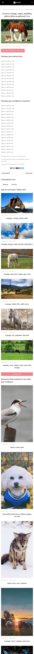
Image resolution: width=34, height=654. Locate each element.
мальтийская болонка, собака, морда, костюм (17, 515)
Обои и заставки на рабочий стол (10, 9)
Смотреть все (17, 374)
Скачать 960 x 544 (7, 114)
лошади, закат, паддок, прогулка (17, 641)
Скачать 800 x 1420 (8, 117)
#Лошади (18, 46)
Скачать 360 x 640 (7, 140)
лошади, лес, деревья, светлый (17, 335)
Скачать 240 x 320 (7, 152)
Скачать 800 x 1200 (8, 120)
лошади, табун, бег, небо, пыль (17, 304)
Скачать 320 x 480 (7, 143)
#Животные (25, 46)
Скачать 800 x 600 (7, 126)
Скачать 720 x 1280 (8, 129)
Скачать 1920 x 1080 (8, 64)
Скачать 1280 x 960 (8, 84)
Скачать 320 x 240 (7, 146)
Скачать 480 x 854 (7, 134)
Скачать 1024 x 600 (8, 111)
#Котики (14, 184)
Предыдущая (5, 173)
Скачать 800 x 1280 (8, 123)
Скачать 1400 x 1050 (8, 75)
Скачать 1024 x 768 (8, 96)
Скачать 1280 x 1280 (8, 108)
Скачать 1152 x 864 (8, 93)
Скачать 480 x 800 (7, 137)
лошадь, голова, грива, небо (17, 218)
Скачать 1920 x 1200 (8, 61)
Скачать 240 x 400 (7, 149)
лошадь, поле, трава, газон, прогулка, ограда (17, 366)
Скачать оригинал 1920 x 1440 (13, 50)
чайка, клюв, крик (17, 447)
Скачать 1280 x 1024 (8, 81)
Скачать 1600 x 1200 (8, 67)
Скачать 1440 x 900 (8, 78)
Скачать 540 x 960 (7, 132)
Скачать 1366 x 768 (8, 105)
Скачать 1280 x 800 (8, 87)
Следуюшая (29, 173)
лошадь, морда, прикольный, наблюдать (17, 244)
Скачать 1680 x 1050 (8, 70)
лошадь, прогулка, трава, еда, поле (17, 274)
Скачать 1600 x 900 (8, 72)
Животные (21, 9)
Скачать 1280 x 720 (8, 90)
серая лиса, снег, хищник (17, 583)
